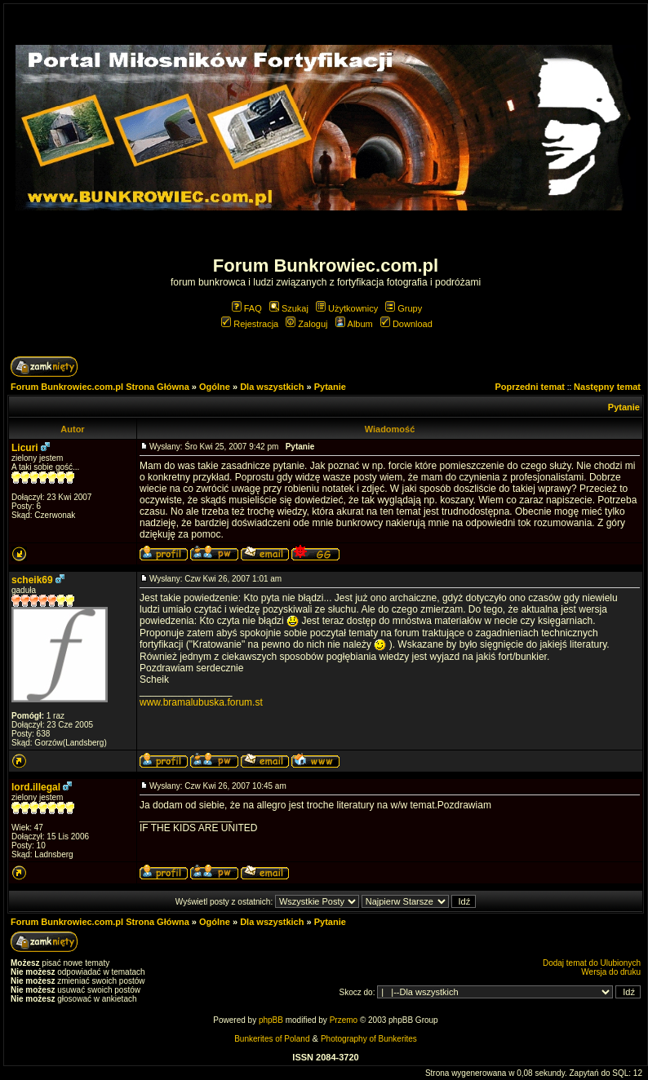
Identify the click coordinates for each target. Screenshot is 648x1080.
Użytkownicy (347, 308)
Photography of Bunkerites (369, 1038)
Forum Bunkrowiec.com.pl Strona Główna (100, 387)
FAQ (247, 308)
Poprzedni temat (530, 387)
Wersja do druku (611, 971)
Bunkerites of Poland (271, 1038)
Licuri (24, 448)
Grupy (403, 308)
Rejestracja (249, 324)
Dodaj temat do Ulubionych (592, 962)
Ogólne (214, 387)
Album (354, 324)
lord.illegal (35, 787)
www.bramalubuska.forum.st (201, 702)
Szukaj (288, 308)
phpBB (271, 1020)
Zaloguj (306, 324)
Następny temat (607, 387)
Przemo (343, 1020)
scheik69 (32, 580)
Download (406, 324)
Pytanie (330, 387)
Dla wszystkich (272, 387)
